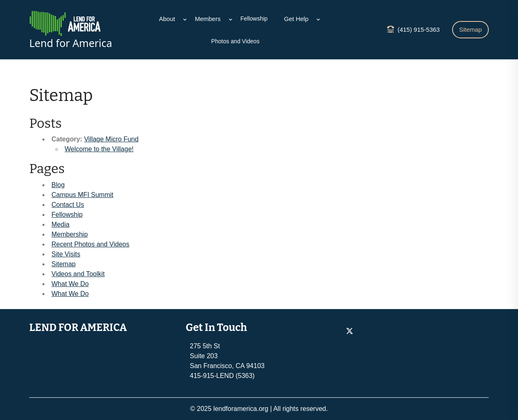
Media (60, 224)
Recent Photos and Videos (90, 244)
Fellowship (254, 18)
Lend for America (70, 43)
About (167, 18)
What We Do (70, 283)
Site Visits (65, 254)
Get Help (296, 18)
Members (208, 18)
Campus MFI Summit (82, 194)
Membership (69, 234)
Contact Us (67, 204)
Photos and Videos (235, 41)
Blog (58, 184)
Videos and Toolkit (78, 273)
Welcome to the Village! (99, 149)
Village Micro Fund (111, 139)
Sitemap (470, 29)
